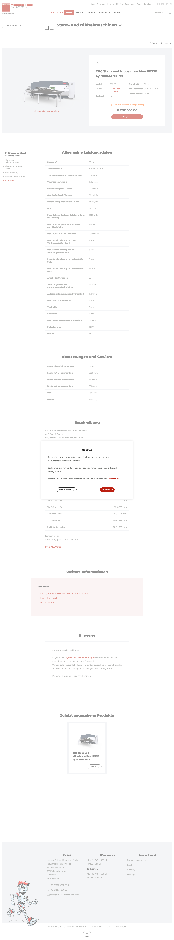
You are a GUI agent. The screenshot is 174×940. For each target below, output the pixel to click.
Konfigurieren (67, 489)
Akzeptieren (107, 490)
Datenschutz (113, 479)
